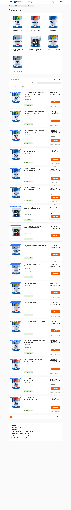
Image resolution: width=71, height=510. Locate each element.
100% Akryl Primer (16, 427)
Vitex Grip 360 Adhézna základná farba (22, 438)
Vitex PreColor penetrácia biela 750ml (34, 321)
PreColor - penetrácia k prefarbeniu (21, 436)
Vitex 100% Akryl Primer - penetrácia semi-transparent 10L (34, 379)
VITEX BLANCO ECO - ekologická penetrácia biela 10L (33, 169)
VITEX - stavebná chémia (20, 6)
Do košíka (55, 102)
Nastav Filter (22, 86)
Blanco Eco (14, 429)
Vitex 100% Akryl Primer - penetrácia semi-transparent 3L (34, 360)
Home (10, 6)
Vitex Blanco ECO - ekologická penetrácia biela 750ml (32, 150)
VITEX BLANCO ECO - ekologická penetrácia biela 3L (33, 188)
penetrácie (14, 87)
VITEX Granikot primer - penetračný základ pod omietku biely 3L (33, 226)
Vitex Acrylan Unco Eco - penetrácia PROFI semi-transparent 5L (34, 131)
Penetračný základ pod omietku (20, 433)
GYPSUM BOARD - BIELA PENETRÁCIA (22, 431)
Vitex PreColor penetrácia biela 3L (33, 283)
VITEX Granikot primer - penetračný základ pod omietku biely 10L (33, 207)
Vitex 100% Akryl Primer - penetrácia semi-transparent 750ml (34, 398)
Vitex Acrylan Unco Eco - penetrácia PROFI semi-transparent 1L (34, 112)
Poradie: (34, 82)
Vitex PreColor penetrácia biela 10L (34, 302)
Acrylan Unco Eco (16, 425)
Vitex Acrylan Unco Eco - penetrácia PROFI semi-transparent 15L (34, 93)
